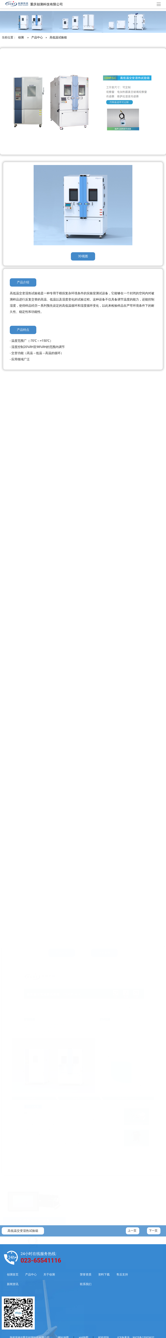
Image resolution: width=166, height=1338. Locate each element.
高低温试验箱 (58, 39)
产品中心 (37, 39)
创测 (21, 39)
